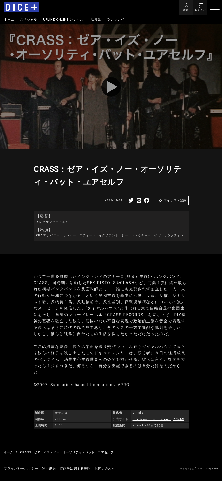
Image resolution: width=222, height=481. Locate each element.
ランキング (115, 19)
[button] (200, 7)
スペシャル (28, 19)
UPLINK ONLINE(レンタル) (64, 19)
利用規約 (49, 468)
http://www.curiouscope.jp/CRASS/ (160, 419)
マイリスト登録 (175, 200)
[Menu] (185, 7)
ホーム (9, 19)
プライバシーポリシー (21, 468)
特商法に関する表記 (75, 468)
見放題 (96, 19)
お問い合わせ (105, 468)
